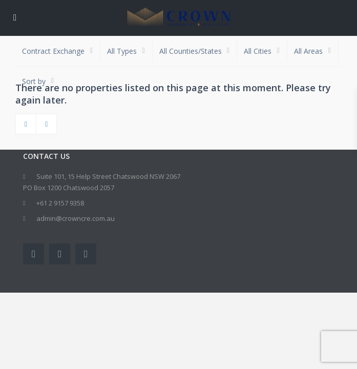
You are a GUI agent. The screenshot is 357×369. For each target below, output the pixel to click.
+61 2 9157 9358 (60, 203)
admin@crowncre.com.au (75, 218)
